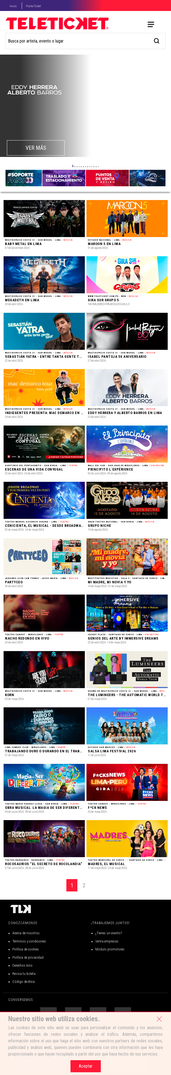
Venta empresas (106, 941)
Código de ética (23, 982)
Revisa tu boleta (24, 974)
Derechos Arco (22, 965)
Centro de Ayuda (44, 1063)
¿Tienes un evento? (108, 933)
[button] (73, 166)
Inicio (13, 6)
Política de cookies (25, 949)
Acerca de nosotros (26, 933)
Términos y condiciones (29, 941)
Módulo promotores (109, 949)
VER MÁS (36, 148)
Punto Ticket (33, 6)
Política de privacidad (28, 957)
